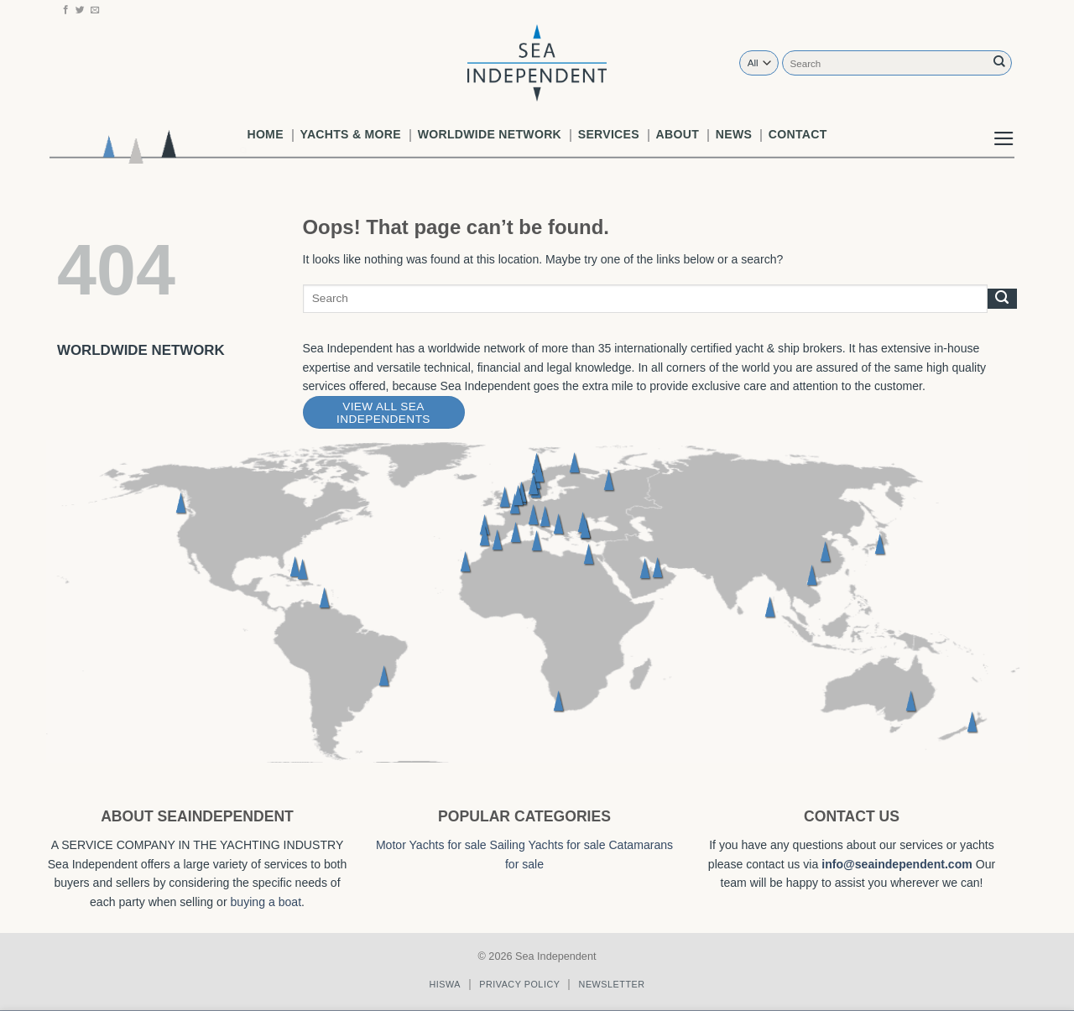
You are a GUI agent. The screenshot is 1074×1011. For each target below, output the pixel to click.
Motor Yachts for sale (431, 845)
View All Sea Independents (383, 412)
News (734, 134)
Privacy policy (519, 984)
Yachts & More (350, 134)
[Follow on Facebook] (65, 10)
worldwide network (489, 134)
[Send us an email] (95, 10)
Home (265, 134)
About (677, 134)
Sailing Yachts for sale (548, 845)
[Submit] (999, 62)
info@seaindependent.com (896, 864)
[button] (1004, 125)
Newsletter (612, 984)
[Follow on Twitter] (80, 10)
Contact (798, 134)
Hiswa (445, 984)
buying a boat (266, 902)
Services (608, 134)
